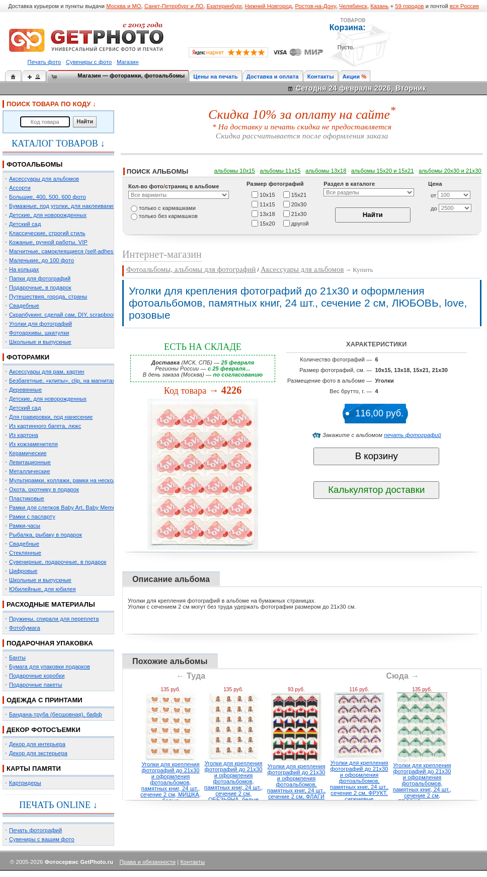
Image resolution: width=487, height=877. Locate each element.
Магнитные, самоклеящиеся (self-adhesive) (66, 251)
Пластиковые (26, 498)
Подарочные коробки (36, 676)
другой (300, 223)
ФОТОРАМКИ (28, 357)
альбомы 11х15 (280, 171)
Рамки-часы (24, 526)
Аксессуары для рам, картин (46, 372)
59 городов (409, 6)
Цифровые (23, 571)
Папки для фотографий (39, 278)
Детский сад (25, 224)
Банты (17, 657)
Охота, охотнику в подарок (44, 489)
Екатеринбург (224, 6)
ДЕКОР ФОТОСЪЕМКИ (43, 730)
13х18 (267, 213)
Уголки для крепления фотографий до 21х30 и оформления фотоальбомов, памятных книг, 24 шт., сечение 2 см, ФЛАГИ (296, 781)
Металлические (29, 471)
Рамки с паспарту (32, 517)
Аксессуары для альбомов (44, 179)
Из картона (23, 435)
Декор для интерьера (37, 744)
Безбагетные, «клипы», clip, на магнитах (62, 381)
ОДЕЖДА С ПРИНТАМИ (45, 700)
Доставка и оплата (273, 77)
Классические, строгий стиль (47, 233)
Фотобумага (24, 628)
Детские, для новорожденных (48, 215)
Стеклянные (25, 553)
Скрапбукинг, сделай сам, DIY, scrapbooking (66, 315)
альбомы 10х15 (234, 171)
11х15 (267, 204)
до (434, 208)
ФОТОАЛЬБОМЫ (34, 164)
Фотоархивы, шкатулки (39, 333)
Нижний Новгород (268, 6)
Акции (351, 77)
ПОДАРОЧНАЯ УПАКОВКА (50, 643)
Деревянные (25, 390)
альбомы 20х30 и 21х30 (450, 171)
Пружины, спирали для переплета (54, 619)
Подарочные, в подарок (40, 287)
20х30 (299, 204)
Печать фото (44, 62)
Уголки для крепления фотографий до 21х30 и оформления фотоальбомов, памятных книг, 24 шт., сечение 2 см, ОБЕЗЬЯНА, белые (233, 781)
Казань (379, 6)
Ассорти (20, 188)
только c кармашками (167, 208)
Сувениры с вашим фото (41, 839)
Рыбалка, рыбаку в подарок (45, 535)
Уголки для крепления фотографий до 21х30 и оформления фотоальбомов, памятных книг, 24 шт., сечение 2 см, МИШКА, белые (170, 782)
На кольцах (24, 269)
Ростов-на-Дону (315, 6)
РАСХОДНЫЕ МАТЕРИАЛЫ (51, 604)
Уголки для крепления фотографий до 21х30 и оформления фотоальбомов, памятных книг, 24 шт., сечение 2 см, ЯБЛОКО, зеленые (422, 783)
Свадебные (24, 306)
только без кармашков (168, 216)
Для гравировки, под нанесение (51, 417)
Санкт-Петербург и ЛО (173, 6)
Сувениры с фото (89, 62)
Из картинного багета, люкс (45, 426)
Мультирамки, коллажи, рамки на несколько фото (74, 480)
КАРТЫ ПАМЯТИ (34, 768)
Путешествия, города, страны (48, 297)
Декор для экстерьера (38, 753)
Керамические (28, 453)
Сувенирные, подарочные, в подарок (57, 562)
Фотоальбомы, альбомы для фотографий (191, 269)
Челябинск (353, 6)
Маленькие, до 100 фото (41, 260)
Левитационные (30, 462)
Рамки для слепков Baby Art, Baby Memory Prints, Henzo (82, 507)
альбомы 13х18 (325, 171)
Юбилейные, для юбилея (42, 589)
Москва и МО (123, 6)
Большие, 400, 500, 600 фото (47, 197)
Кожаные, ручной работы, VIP (48, 242)
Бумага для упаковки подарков (49, 667)
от (433, 195)
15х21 (299, 194)
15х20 (267, 223)
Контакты (320, 77)
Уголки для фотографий (40, 324)
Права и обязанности (148, 862)
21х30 (299, 213)
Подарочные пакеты (35, 685)
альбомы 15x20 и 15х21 (382, 171)
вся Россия (464, 6)
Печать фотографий (35, 830)
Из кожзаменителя (33, 444)
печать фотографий (412, 435)
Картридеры (25, 783)
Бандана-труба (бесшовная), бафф (55, 714)
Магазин (127, 62)
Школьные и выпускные (40, 342)
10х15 (267, 194)
